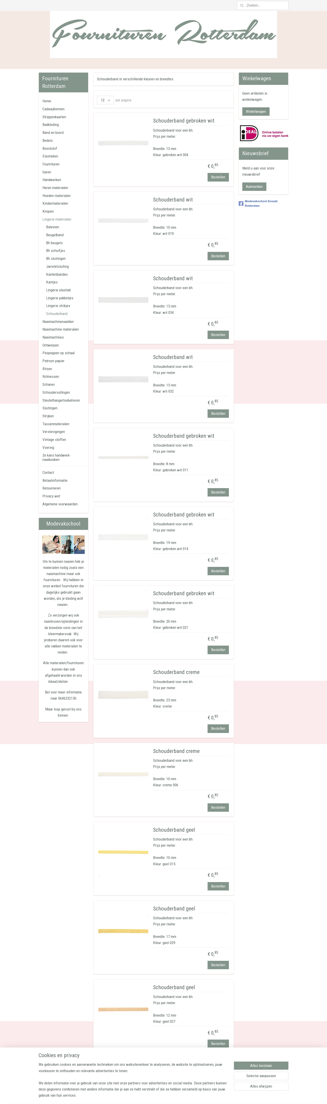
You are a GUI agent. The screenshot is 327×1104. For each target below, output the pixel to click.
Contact (48, 472)
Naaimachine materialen (60, 329)
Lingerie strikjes (58, 305)
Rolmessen (50, 376)
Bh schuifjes (55, 250)
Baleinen (52, 227)
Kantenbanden (57, 274)
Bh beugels (54, 243)
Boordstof (49, 148)
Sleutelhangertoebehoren (61, 400)
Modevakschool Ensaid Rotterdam (258, 203)
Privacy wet (51, 496)
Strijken (48, 416)
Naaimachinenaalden (58, 321)
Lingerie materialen (56, 219)
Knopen (48, 211)
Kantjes (52, 282)
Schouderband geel (174, 830)
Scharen (48, 384)
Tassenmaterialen (55, 424)
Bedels (47, 140)
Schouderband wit (173, 200)
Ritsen (47, 368)
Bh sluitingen (56, 258)
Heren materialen (55, 187)
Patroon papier (53, 361)
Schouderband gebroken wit (183, 121)
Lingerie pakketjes (59, 298)
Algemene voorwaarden (60, 504)
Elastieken (50, 156)
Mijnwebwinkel (209, 1095)
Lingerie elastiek (58, 290)
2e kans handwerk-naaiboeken (56, 457)
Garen (46, 172)
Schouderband (56, 313)
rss (162, 1095)
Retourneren (51, 488)
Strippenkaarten (54, 117)
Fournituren (50, 164)
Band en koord (53, 132)
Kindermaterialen (55, 203)
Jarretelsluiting (57, 266)
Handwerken (51, 179)
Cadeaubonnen (53, 109)
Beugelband (55, 235)
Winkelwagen (256, 111)
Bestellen (218, 177)
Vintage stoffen (54, 439)
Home (46, 101)
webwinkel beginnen (176, 1095)
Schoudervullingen (56, 392)
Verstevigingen (53, 431)
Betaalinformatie (54, 480)
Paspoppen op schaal (58, 353)
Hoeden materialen (56, 195)
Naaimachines (53, 337)
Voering (48, 447)
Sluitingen (49, 408)
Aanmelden (254, 186)
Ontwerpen (50, 345)
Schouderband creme (176, 672)
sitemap (154, 1095)
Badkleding (50, 124)
